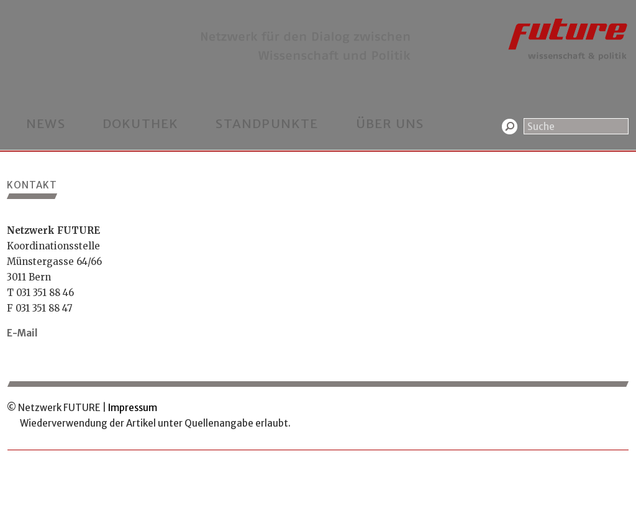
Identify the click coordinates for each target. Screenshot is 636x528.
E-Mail (22, 333)
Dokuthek (140, 123)
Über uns (390, 123)
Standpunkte (267, 123)
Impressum (132, 408)
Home (18, 7)
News (45, 123)
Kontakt (58, 7)
